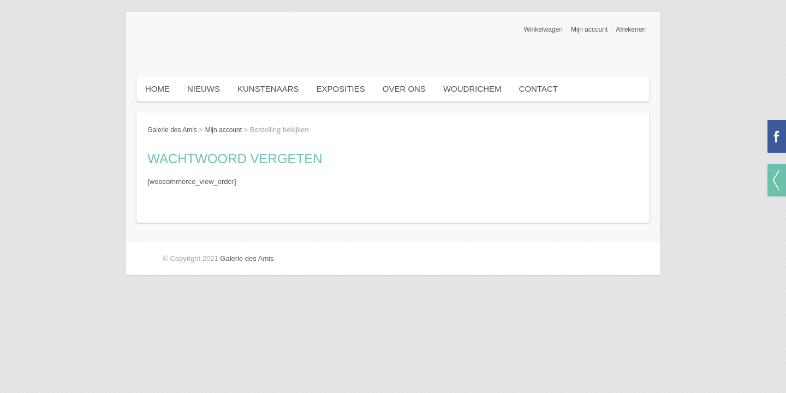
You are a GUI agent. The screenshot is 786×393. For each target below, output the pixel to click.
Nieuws (203, 88)
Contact (538, 88)
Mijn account (589, 29)
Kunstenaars (268, 88)
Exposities (341, 88)
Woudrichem (472, 88)
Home (157, 88)
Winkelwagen (543, 29)
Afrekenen (631, 29)
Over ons (404, 88)
